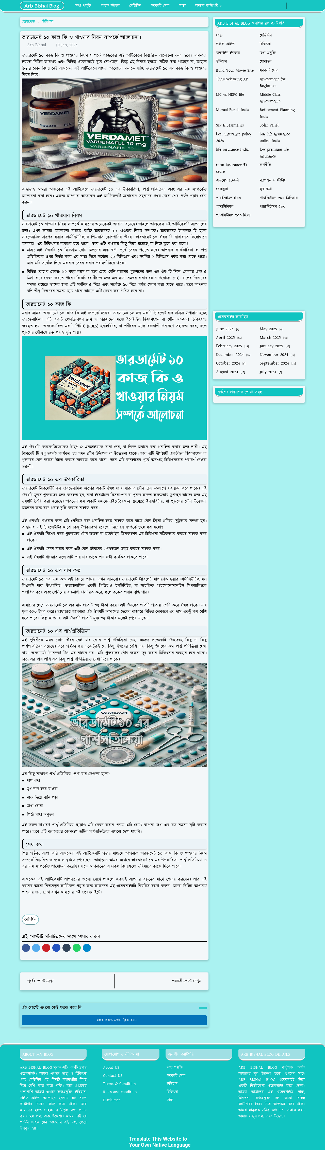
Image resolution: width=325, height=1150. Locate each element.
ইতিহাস (172, 1084)
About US (111, 1067)
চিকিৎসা (172, 1092)
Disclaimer (111, 1100)
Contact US (112, 1076)
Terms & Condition (119, 1084)
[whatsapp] (281, 6)
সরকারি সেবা (176, 1076)
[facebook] (272, 6)
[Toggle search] (300, 5)
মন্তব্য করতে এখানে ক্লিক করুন (114, 1020)
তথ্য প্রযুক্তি (175, 1067)
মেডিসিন (30, 919)
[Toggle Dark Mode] (292, 6)
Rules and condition (120, 1092)
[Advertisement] (259, 268)
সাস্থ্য (170, 1100)
